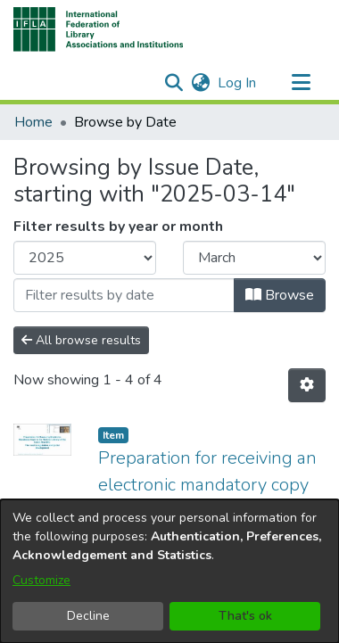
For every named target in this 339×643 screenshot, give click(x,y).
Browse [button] (279, 295)
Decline (88, 615)
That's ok (245, 615)
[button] (98, 29)
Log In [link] (238, 83)
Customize (41, 580)
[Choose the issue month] (254, 258)
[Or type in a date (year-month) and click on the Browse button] (124, 295)
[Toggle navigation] (301, 83)
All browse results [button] (81, 340)
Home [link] (33, 122)
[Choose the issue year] (84, 258)
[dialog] (169, 571)
